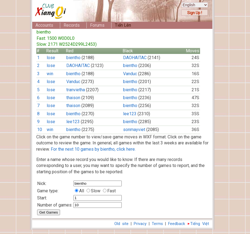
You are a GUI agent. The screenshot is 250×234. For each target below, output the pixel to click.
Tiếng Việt (199, 223)
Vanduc (130, 73)
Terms (157, 223)
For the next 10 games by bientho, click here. (93, 149)
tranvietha (75, 89)
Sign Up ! (194, 13)
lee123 (129, 113)
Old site (121, 223)
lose (51, 57)
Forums (97, 25)
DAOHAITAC (135, 57)
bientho (73, 57)
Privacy (140, 223)
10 (39, 129)
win (50, 73)
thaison (73, 97)
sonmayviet (134, 129)
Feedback (176, 223)
